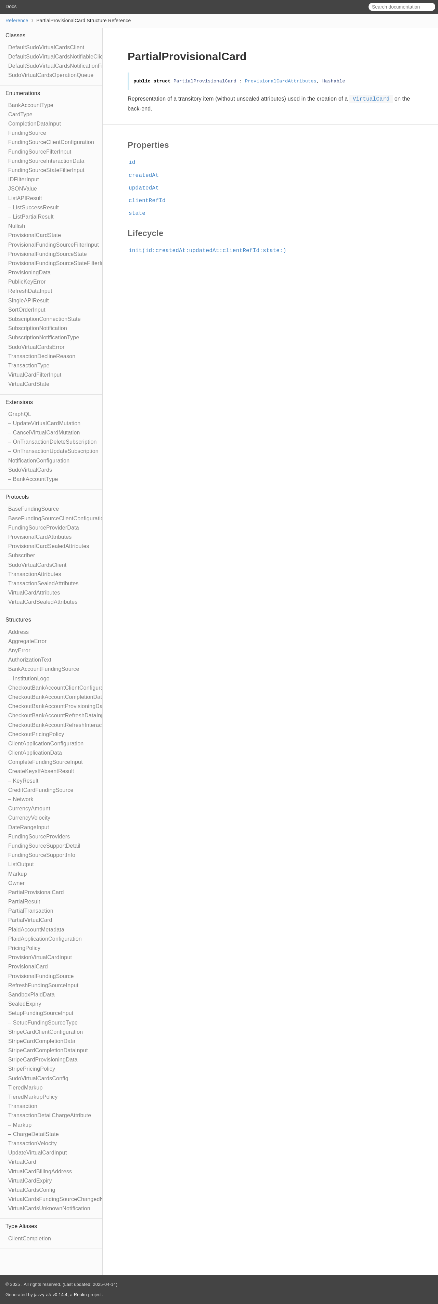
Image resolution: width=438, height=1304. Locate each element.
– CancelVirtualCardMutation (44, 432)
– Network (21, 799)
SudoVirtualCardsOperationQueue (50, 75)
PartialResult (24, 901)
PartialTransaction (30, 911)
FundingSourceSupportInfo (41, 855)
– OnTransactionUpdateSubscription (53, 451)
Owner (16, 883)
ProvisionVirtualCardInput (40, 957)
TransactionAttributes (34, 574)
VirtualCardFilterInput (34, 375)
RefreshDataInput (30, 291)
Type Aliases (21, 1226)
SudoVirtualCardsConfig (38, 1078)
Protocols (17, 497)
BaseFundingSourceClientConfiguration (57, 518)
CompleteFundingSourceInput (45, 762)
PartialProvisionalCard (36, 892)
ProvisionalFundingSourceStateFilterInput (60, 263)
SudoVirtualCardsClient (37, 565)
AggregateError (27, 641)
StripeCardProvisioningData (43, 1059)
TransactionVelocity (32, 1143)
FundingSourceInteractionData (46, 161)
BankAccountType (30, 105)
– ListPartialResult (31, 217)
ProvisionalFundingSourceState (47, 254)
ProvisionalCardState (34, 235)
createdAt (146, 175)
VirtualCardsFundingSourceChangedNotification (68, 1199)
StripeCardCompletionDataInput (48, 1050)
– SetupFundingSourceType (43, 1023)
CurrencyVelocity (29, 818)
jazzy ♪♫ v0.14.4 (50, 1294)
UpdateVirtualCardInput (37, 1153)
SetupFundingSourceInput (41, 1013)
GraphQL (19, 414)
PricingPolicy (24, 948)
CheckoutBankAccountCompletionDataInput (63, 697)
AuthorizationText (29, 660)
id (135, 162)
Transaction (22, 1106)
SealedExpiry (24, 1004)
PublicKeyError (27, 282)
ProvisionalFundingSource (41, 976)
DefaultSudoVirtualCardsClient (46, 47)
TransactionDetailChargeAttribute (49, 1115)
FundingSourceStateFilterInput (46, 170)
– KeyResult (23, 781)
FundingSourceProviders (39, 836)
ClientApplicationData (35, 753)
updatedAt (146, 188)
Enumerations (22, 93)
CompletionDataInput (34, 124)
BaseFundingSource (33, 509)
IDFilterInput (23, 179)
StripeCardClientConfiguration (45, 1032)
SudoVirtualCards (30, 470)
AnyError (19, 650)
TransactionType (29, 365)
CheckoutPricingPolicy (36, 734)
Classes (15, 35)
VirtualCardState (28, 384)
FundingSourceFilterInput (39, 152)
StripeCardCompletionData (41, 1041)
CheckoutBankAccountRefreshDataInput (58, 715)
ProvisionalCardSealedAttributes (48, 546)
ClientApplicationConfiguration (45, 743)
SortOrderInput (27, 310)
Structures (18, 620)
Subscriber (21, 555)
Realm (80, 1294)
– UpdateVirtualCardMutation (44, 423)
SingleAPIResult (28, 300)
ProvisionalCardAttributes (40, 537)
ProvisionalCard (28, 966)
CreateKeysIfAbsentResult (41, 771)
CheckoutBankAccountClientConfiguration (60, 688)
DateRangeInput (28, 827)
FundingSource (27, 133)
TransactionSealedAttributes (43, 583)
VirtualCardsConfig (31, 1190)
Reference (16, 20)
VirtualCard (22, 1162)
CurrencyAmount (29, 808)
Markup (17, 874)
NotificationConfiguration (38, 461)
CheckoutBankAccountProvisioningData (57, 706)
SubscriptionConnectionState (44, 319)
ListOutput (21, 864)
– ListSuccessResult (33, 207)
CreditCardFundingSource (40, 790)
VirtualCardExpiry (30, 1181)
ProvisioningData (29, 272)
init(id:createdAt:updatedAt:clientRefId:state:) (210, 251)
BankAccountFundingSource (43, 669)
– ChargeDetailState (33, 1134)
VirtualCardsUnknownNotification (49, 1208)
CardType (20, 114)
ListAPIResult (25, 198)
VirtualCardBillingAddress (40, 1171)
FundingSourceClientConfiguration (51, 142)
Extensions (19, 402)
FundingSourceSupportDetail (44, 846)
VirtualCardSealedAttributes (43, 602)
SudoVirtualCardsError (36, 347)
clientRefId (150, 201)
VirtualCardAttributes (34, 593)
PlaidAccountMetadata (36, 930)
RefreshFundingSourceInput (43, 985)
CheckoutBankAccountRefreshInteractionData (65, 725)
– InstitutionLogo (29, 678)
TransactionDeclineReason (41, 356)
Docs (11, 6)
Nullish (16, 226)
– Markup (19, 1125)
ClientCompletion (29, 1238)
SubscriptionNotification (37, 328)
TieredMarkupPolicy (32, 1097)
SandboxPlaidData (31, 994)
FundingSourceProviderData (43, 528)
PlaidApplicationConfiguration (45, 939)
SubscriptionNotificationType (43, 337)
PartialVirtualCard (30, 920)
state (139, 213)
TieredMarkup (25, 1088)
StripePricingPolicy (31, 1069)
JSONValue (22, 189)
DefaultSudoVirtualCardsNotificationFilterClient (66, 66)
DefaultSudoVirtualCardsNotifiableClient (58, 57)
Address (18, 632)
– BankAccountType (33, 479)
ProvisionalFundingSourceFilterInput (53, 245)
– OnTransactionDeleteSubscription (52, 442)
